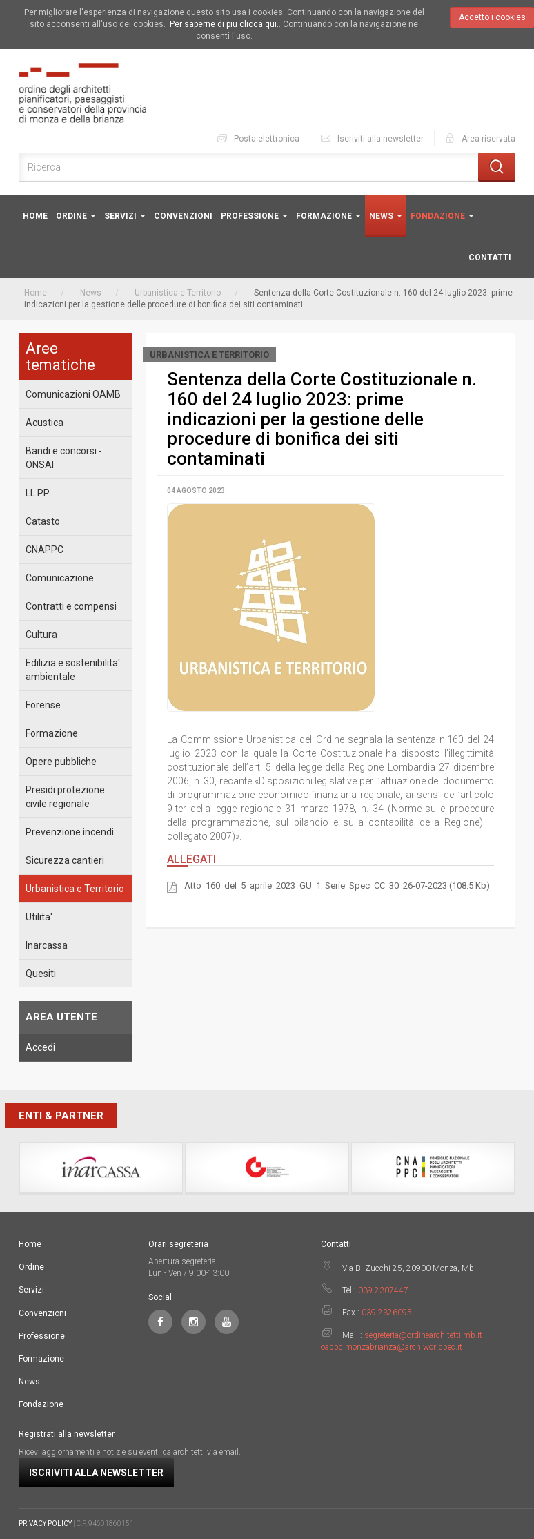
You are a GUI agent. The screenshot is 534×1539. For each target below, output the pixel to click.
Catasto (43, 521)
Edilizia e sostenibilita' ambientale (73, 669)
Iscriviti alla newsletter (371, 138)
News (385, 216)
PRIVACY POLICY (45, 1523)
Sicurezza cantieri (65, 860)
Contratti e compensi (71, 606)
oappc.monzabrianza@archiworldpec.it (391, 1347)
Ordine (76, 216)
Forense (43, 704)
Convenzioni (183, 216)
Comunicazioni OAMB (73, 394)
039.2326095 (387, 1312)
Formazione (328, 216)
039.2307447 (383, 1290)
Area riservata (479, 138)
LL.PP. (38, 493)
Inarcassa (47, 945)
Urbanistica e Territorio (178, 293)
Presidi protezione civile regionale (65, 796)
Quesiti (41, 973)
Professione (254, 216)
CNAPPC (44, 549)
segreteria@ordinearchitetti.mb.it (423, 1335)
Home (35, 216)
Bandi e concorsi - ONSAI (64, 457)
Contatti (489, 257)
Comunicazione (60, 577)
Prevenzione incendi (70, 832)
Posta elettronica (257, 138)
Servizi (125, 216)
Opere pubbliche (61, 761)
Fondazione (442, 216)
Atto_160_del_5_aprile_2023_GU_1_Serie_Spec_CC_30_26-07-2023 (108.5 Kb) (337, 886)
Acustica (44, 422)
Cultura (41, 634)
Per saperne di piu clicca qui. (224, 24)
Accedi (40, 1047)
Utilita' (39, 916)
